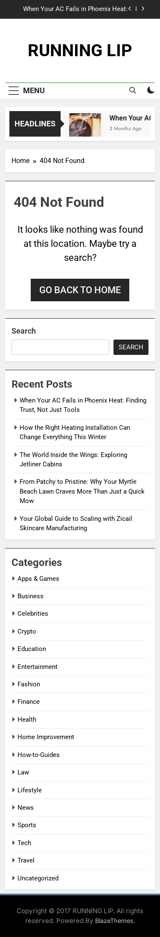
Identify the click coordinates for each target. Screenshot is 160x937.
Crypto (26, 631)
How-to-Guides (38, 755)
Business (30, 596)
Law (23, 772)
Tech (24, 843)
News (25, 807)
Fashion (28, 684)
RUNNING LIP (80, 50)
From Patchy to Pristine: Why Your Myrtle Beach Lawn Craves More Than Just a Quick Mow (82, 491)
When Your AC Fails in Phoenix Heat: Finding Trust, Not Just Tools (75, 9)
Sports (26, 825)
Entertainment (37, 667)
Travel (26, 860)
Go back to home (80, 290)
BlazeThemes (114, 920)
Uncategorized (37, 878)
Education (31, 649)
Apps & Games (38, 579)
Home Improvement (45, 737)
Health (26, 719)
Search (24, 330)
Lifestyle (29, 790)
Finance (28, 702)
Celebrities (32, 613)
